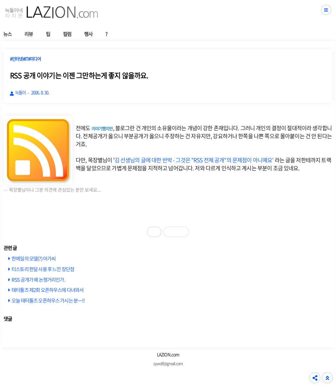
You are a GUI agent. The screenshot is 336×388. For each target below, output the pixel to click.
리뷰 (28, 34)
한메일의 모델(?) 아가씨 (34, 258)
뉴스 (7, 34)
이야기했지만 (102, 128)
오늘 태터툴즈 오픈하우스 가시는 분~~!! (48, 300)
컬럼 (67, 34)
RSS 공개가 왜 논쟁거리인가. (38, 279)
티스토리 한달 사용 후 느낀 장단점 (43, 269)
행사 (88, 34)
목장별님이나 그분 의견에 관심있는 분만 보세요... (55, 189)
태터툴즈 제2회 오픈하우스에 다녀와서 (47, 289)
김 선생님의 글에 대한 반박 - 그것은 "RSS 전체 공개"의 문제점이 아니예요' (194, 160)
